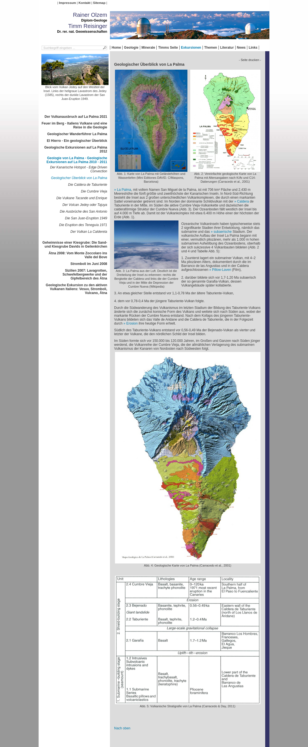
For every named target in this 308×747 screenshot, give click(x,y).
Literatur (227, 48)
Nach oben (122, 728)
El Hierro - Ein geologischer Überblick (77, 141)
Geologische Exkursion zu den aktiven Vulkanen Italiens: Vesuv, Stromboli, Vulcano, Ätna (76, 289)
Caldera (243, 201)
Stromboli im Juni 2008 (88, 264)
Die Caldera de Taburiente (87, 185)
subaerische (222, 232)
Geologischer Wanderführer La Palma (77, 134)
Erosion (132, 323)
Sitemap (99, 2)
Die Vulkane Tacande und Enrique (82, 198)
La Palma (124, 190)
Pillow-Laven (221, 270)
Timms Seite (168, 48)
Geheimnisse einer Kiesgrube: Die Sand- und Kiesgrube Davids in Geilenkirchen (75, 244)
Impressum (67, 2)
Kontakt (84, 2)
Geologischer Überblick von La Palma (79, 178)
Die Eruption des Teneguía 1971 (83, 225)
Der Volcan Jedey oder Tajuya (84, 205)
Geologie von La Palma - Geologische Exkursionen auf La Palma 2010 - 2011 (76, 160)
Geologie (131, 48)
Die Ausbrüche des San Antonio (83, 211)
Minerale (148, 48)
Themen (210, 48)
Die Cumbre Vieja (94, 191)
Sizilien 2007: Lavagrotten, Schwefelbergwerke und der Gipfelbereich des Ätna (85, 274)
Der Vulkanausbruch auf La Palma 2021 (75, 117)
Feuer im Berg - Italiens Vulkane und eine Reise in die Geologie (74, 125)
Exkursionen (191, 48)
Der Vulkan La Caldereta (88, 232)
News (241, 48)
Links (253, 48)
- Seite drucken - (250, 60)
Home (116, 48)
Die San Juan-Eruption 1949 (86, 218)
